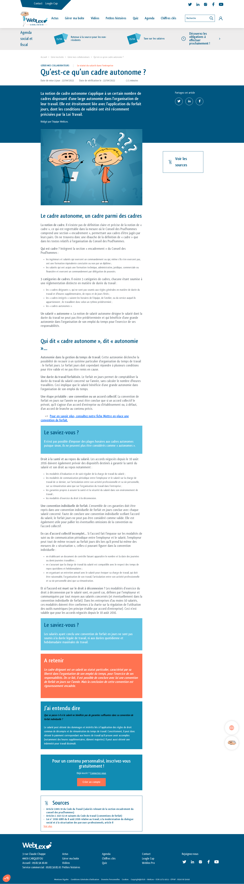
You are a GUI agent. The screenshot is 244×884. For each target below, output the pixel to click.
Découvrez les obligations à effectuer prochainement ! (199, 38)
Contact (38, 3)
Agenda (149, 18)
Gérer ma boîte (74, 18)
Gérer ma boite (57, 57)
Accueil (44, 57)
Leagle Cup (51, 3)
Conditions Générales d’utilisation (85, 879)
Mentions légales (61, 879)
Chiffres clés (168, 18)
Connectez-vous (98, 773)
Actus (54, 18)
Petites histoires (116, 18)
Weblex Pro (148, 863)
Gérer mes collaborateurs (79, 57)
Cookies (125, 879)
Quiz (135, 18)
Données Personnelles (110, 879)
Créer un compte (91, 782)
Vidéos (95, 18)
